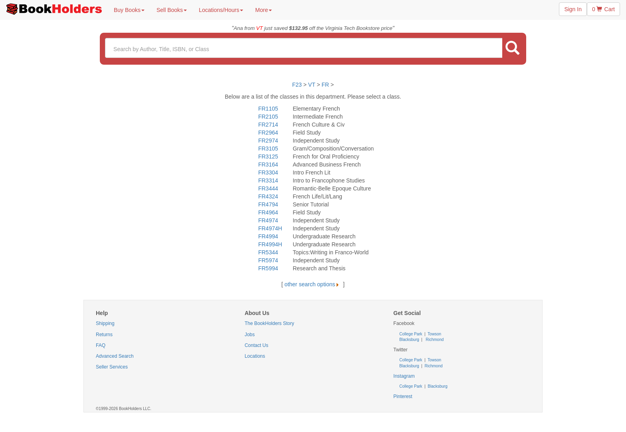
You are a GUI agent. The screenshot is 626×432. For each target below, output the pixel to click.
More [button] (263, 10)
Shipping (105, 323)
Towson (434, 334)
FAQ (100, 345)
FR (325, 84)
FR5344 (268, 252)
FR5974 (268, 260)
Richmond (434, 339)
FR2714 (268, 124)
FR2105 (268, 116)
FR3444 (268, 188)
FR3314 (268, 180)
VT (312, 84)
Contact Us (256, 345)
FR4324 (268, 196)
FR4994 (268, 236)
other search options (313, 284)
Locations (255, 356)
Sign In (573, 9)
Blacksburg (409, 339)
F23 (297, 84)
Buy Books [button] (129, 10)
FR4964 (268, 212)
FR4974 (268, 220)
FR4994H (270, 244)
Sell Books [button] (171, 10)
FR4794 (268, 204)
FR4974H (270, 228)
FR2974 (268, 140)
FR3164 (268, 164)
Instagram (403, 376)
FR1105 (268, 108)
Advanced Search (115, 356)
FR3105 (268, 148)
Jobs (250, 334)
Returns (104, 334)
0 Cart (603, 9)
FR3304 (268, 172)
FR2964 (268, 132)
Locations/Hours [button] (221, 10)
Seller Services (112, 367)
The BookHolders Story (269, 323)
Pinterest (402, 396)
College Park (411, 334)
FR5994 (268, 268)
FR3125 (268, 156)
